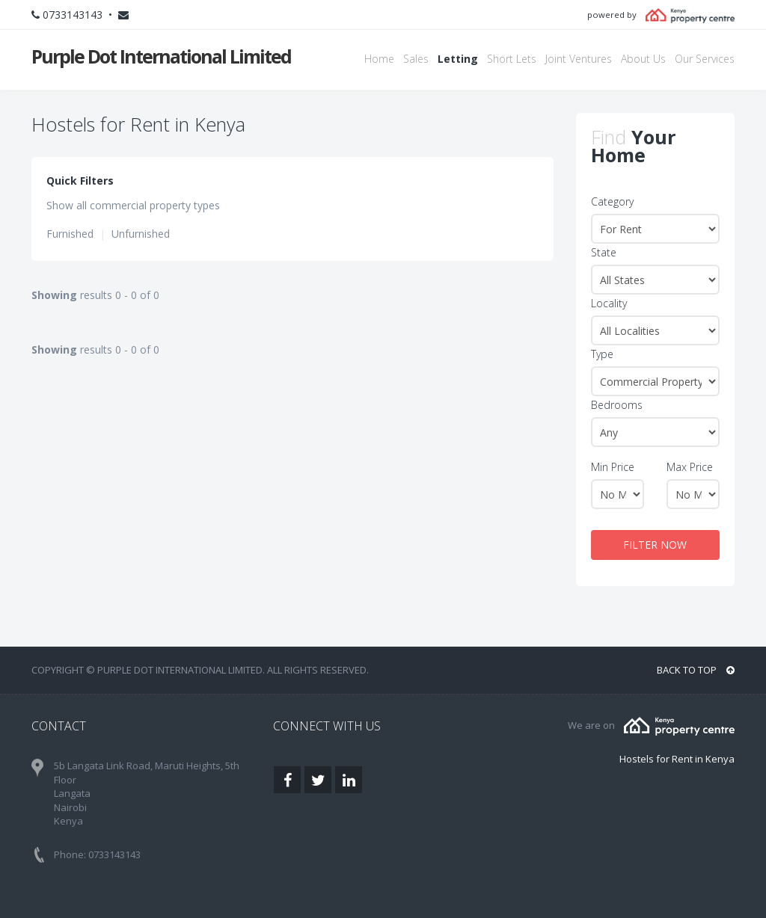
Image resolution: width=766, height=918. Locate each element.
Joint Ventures (578, 59)
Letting (458, 59)
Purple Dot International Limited (161, 56)
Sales (416, 59)
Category (612, 201)
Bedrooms (617, 405)
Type (602, 354)
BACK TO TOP (696, 670)
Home (379, 59)
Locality (609, 303)
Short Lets (511, 59)
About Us (643, 59)
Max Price (690, 467)
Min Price (612, 467)
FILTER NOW (655, 544)
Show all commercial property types (133, 205)
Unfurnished (140, 234)
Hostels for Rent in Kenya (677, 758)
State (603, 252)
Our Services (705, 59)
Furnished (70, 234)
